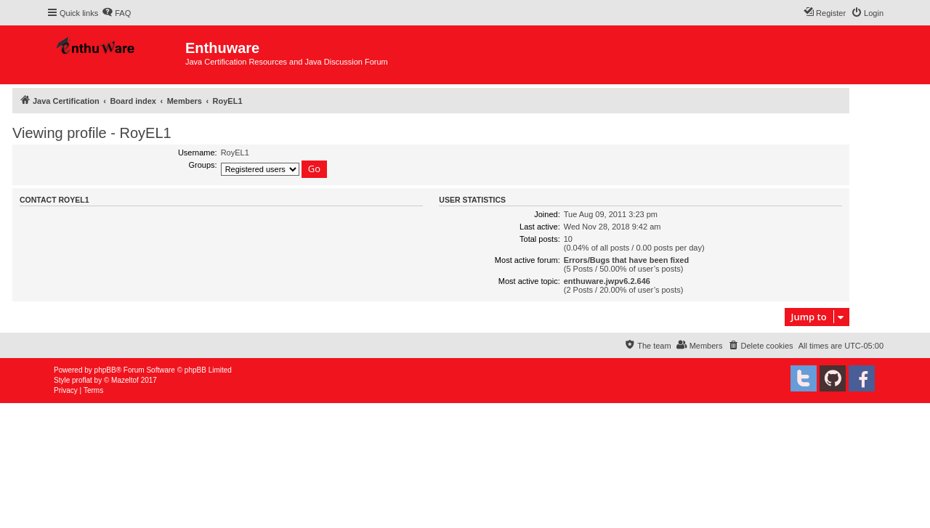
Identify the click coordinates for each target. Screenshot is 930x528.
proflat (82, 380)
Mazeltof (125, 380)
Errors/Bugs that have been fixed (626, 260)
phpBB (105, 370)
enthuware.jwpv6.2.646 (607, 281)
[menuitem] (116, 13)
